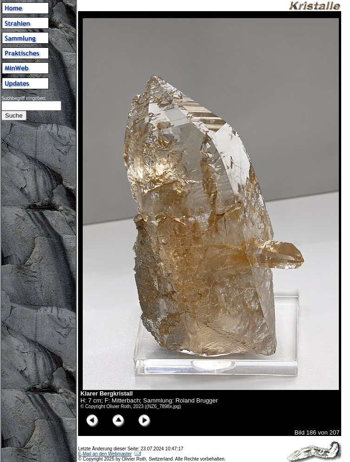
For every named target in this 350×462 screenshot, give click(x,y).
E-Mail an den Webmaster (105, 453)
